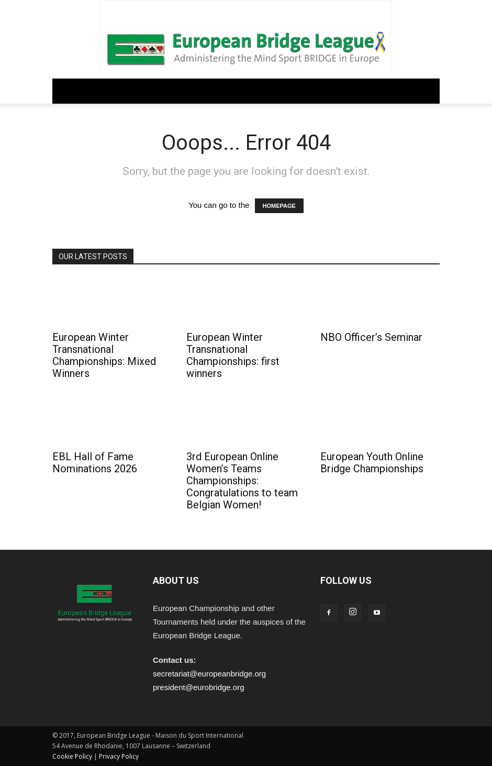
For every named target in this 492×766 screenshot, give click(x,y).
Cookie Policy (72, 756)
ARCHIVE (332, 91)
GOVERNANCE (105, 91)
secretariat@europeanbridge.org (209, 673)
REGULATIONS (156, 91)
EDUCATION (261, 91)
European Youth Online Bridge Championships (371, 462)
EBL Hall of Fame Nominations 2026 (94, 462)
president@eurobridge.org (198, 687)
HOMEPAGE (279, 206)
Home (66, 91)
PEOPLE (299, 91)
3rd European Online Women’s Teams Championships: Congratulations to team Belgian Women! (242, 480)
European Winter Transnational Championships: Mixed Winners (104, 355)
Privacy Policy (119, 756)
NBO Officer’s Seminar (371, 337)
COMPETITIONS (211, 91)
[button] (427, 91)
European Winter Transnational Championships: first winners (232, 355)
